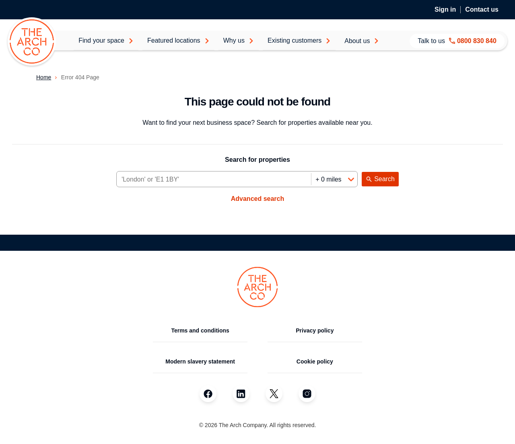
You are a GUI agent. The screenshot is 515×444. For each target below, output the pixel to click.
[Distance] (334, 179)
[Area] (214, 179)
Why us (238, 40)
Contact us (482, 9)
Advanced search (257, 198)
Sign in (445, 9)
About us (361, 40)
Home (43, 77)
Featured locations (178, 40)
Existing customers (299, 40)
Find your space (106, 40)
